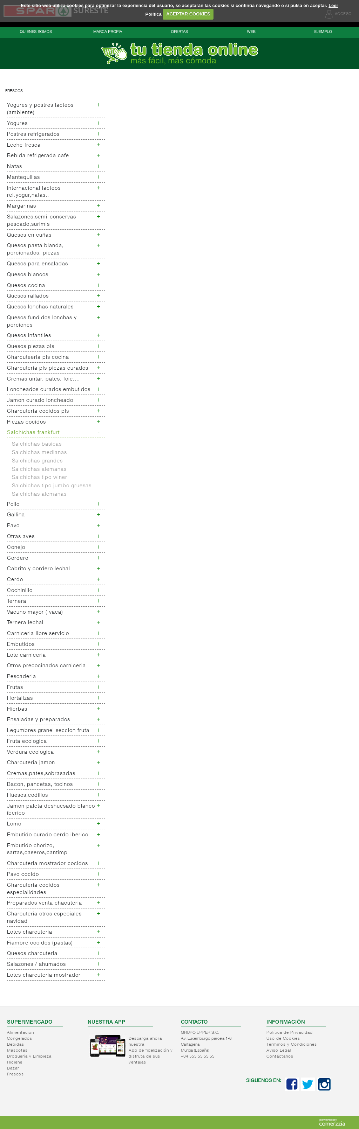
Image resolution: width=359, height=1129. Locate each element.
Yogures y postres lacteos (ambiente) (40, 109)
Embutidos (21, 644)
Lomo (14, 824)
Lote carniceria (26, 655)
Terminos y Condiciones (291, 1045)
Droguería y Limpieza (29, 1056)
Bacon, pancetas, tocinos (40, 784)
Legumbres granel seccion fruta (48, 730)
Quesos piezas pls (30, 346)
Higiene (14, 1062)
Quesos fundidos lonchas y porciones (42, 321)
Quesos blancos (27, 275)
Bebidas (15, 1045)
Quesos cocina (26, 285)
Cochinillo (20, 590)
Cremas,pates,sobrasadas (41, 773)
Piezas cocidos (26, 422)
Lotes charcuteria (29, 932)
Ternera (16, 601)
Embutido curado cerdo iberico (47, 835)
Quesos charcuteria (32, 953)
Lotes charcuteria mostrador (44, 975)
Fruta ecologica (27, 741)
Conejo (16, 547)
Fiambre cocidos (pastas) (40, 943)
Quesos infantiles (29, 336)
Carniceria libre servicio (38, 633)
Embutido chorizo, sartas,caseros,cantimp (37, 849)
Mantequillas (23, 177)
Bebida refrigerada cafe (38, 156)
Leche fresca (24, 145)
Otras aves (21, 536)
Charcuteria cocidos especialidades (33, 889)
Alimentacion (20, 1033)
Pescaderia (21, 677)
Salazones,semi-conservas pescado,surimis (41, 221)
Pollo (13, 504)
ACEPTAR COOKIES (188, 13)
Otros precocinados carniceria (46, 666)
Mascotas (17, 1050)
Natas (14, 166)
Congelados (19, 1039)
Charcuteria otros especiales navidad (44, 918)
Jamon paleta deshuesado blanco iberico (51, 810)
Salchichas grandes (37, 461)
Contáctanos (279, 1056)
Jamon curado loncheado (40, 400)
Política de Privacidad (289, 1033)
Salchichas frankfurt (33, 432)
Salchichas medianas (39, 452)
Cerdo (15, 580)
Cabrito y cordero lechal (38, 569)
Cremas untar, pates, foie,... (43, 379)
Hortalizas (20, 698)
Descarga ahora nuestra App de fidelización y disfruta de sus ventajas (151, 1051)
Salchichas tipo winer (39, 477)
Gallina (16, 515)
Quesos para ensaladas (37, 264)
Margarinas (21, 206)
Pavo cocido (23, 874)
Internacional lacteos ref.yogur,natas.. (34, 192)
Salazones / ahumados (36, 964)
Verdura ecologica (30, 752)
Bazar (13, 1068)
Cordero (17, 558)
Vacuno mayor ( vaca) (35, 612)
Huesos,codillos (27, 795)
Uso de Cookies (283, 1039)
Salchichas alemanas (39, 469)
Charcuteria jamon (31, 763)
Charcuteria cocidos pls (38, 411)
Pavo (13, 526)
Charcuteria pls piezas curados (47, 368)
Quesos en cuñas (29, 235)
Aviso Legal (278, 1050)
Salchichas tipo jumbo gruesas (52, 486)
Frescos (14, 91)
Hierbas (17, 709)
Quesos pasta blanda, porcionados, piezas (35, 249)
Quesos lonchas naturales (40, 307)
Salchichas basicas (37, 444)
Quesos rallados (28, 296)
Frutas (15, 687)
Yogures (17, 123)
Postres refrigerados (33, 134)
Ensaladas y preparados (38, 720)
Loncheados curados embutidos (48, 389)
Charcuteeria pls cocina (38, 357)
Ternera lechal (25, 623)
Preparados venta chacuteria (44, 903)
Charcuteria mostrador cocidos (47, 863)
